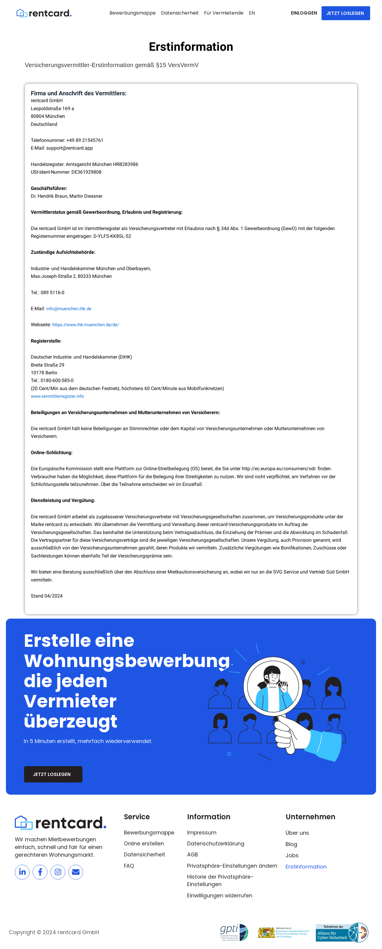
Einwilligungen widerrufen (220, 895)
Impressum (202, 831)
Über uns (297, 831)
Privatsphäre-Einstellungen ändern (232, 865)
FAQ (129, 865)
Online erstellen (144, 842)
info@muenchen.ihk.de (70, 308)
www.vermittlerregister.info (59, 396)
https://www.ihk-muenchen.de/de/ (88, 324)
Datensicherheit (180, 12)
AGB (192, 854)
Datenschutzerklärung (216, 842)
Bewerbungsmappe (132, 12)
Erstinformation (306, 865)
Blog (291, 842)
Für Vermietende (223, 12)
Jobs (292, 854)
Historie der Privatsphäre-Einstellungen (221, 880)
